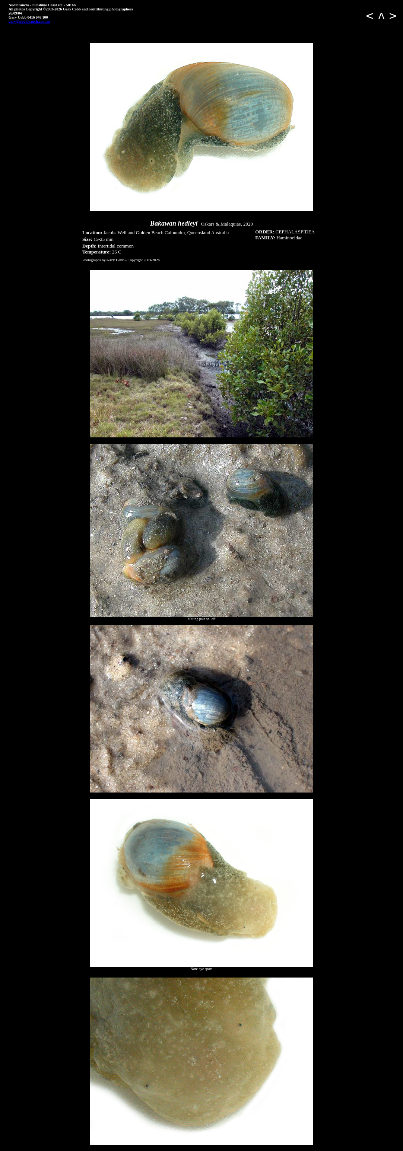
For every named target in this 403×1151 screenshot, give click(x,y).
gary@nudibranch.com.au (29, 21)
